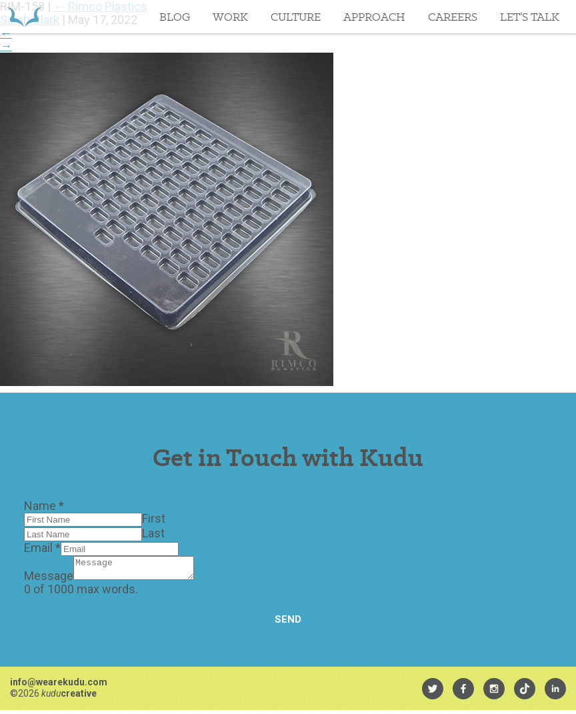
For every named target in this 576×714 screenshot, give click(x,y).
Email (42, 548)
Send (288, 623)
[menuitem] (432, 692)
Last (153, 533)
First (153, 518)
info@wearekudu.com (58, 686)
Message (48, 580)
